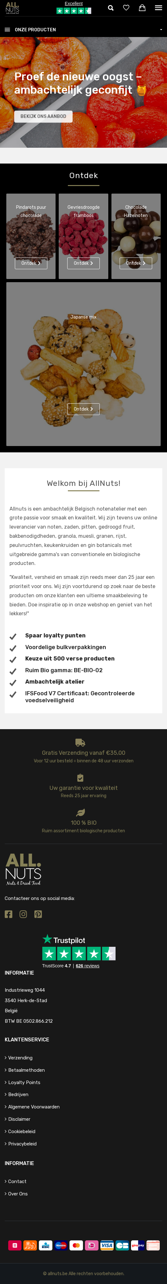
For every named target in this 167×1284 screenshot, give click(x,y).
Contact (17, 1181)
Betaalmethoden (26, 1070)
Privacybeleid (22, 1144)
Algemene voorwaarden (34, 1107)
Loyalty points (24, 1082)
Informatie (19, 1163)
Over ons (18, 1194)
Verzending (20, 1058)
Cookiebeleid (21, 1131)
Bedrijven (18, 1094)
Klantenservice (27, 1040)
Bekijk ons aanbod (43, 118)
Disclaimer (19, 1119)
